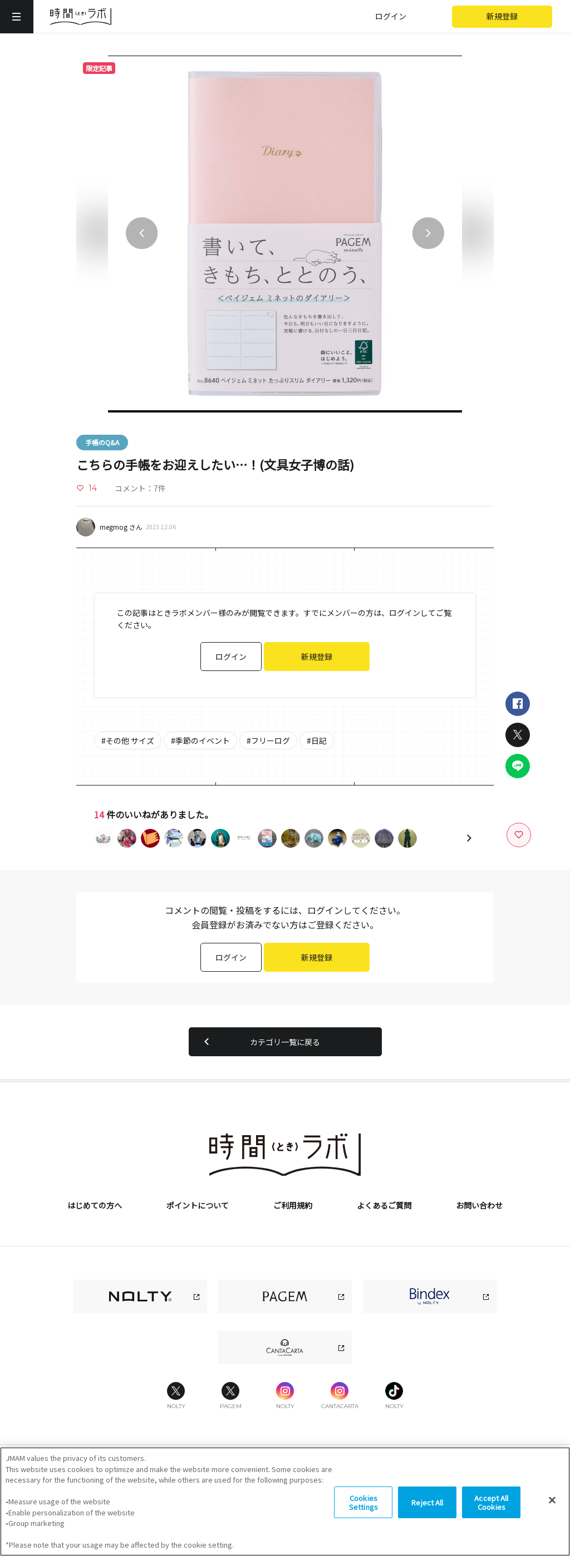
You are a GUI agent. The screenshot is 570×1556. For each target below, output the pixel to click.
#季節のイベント (200, 740)
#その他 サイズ (127, 740)
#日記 (317, 740)
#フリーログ (268, 740)
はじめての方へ (94, 1205)
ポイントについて (197, 1205)
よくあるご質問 (384, 1205)
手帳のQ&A (102, 442)
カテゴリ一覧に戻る (260, 1041)
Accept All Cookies (491, 1509)
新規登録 (502, 16)
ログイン (390, 16)
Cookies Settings (363, 1509)
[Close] (552, 1507)
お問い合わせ (479, 1205)
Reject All (427, 1509)
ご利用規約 (292, 1205)
